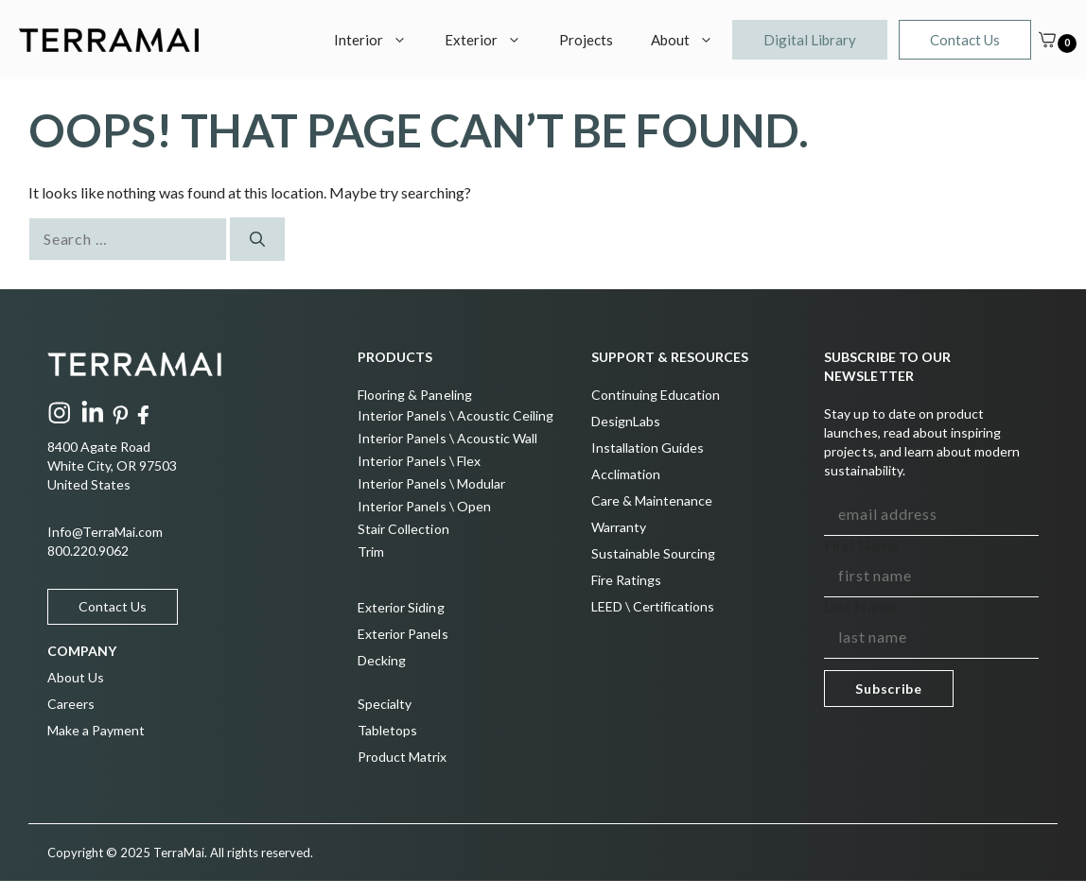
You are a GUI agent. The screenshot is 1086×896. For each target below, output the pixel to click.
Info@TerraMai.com (105, 532)
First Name (860, 545)
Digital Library (809, 39)
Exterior (492, 39)
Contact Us (965, 39)
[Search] (257, 239)
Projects (586, 39)
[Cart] (1047, 39)
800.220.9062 (88, 551)
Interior (380, 39)
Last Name (859, 606)
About (691, 39)
